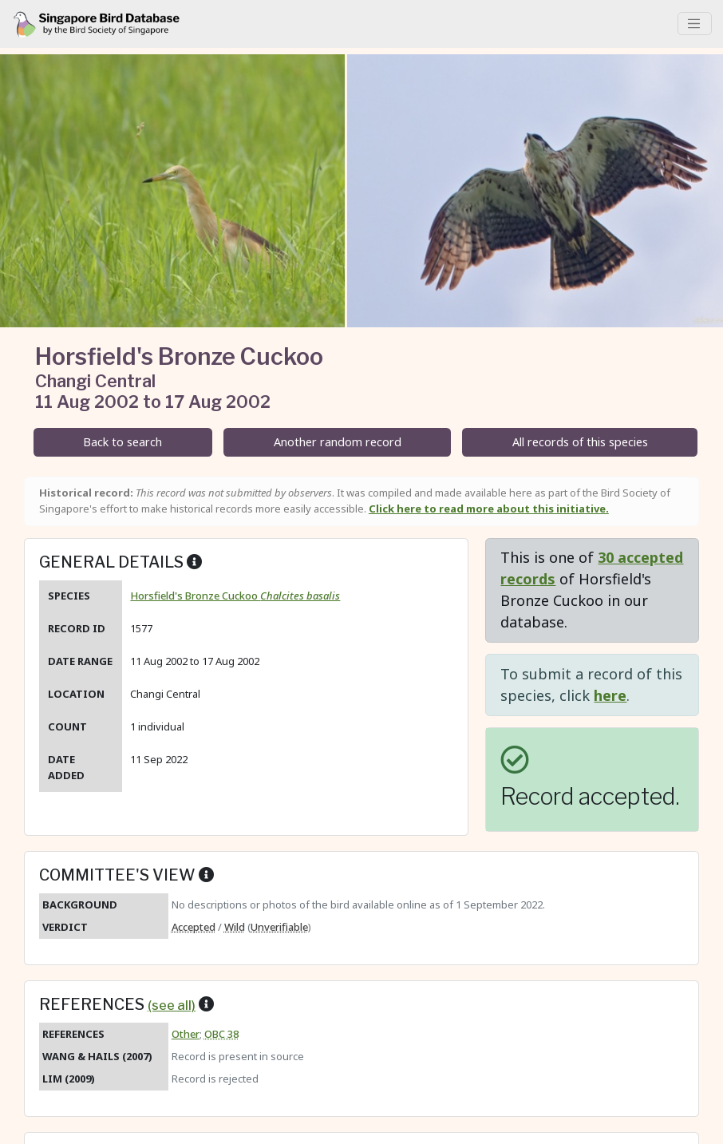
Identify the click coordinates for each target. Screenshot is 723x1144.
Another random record (337, 441)
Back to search (122, 441)
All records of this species (580, 441)
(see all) (172, 1005)
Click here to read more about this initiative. (489, 508)
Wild (234, 927)
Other (186, 1034)
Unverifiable (279, 927)
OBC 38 (221, 1034)
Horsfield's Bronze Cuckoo (235, 595)
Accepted (193, 927)
